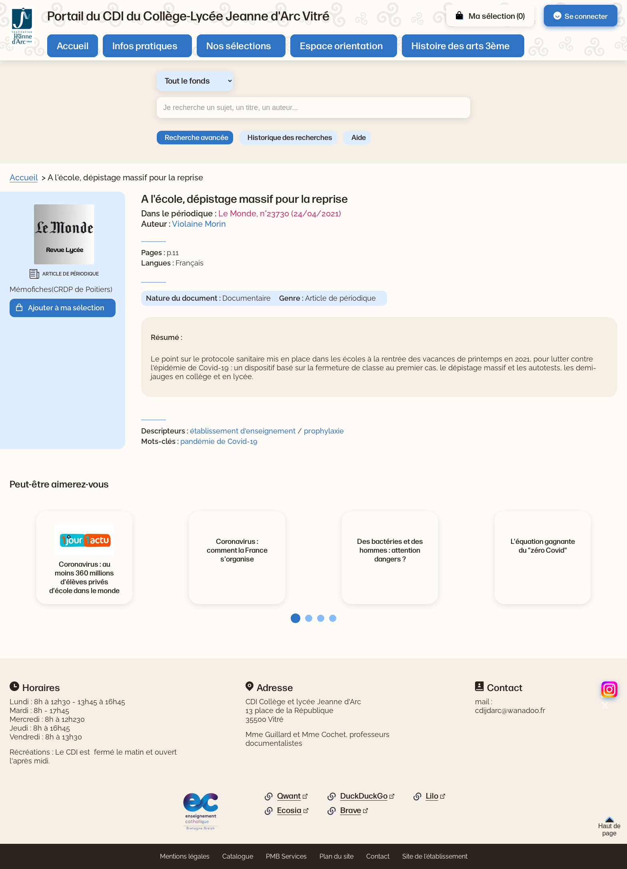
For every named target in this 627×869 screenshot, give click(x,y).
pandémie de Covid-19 (219, 441)
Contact (377, 856)
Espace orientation (341, 45)
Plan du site (336, 856)
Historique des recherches (290, 137)
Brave (350, 810)
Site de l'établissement (434, 856)
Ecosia (289, 810)
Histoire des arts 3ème (460, 45)
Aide (358, 137)
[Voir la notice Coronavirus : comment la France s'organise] (237, 549)
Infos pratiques (145, 45)
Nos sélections (238, 45)
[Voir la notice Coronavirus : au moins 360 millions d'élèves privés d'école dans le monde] (84, 576)
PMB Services (286, 856)
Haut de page (609, 827)
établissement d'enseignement (243, 431)
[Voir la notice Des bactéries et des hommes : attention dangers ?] (390, 549)
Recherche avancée (196, 137)
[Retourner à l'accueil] (22, 26)
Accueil (72, 45)
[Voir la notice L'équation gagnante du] (542, 545)
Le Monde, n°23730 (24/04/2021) (279, 213)
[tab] (293, 618)
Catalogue (237, 856)
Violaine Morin (199, 224)
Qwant (289, 796)
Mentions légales (185, 856)
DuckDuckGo (363, 796)
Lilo (432, 796)
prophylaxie (324, 431)
